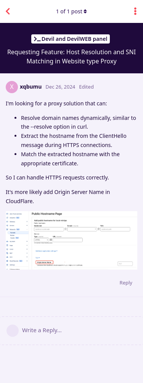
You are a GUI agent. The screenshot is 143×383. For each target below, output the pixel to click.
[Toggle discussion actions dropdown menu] (135, 11)
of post (71, 11)
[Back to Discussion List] (7, 11)
